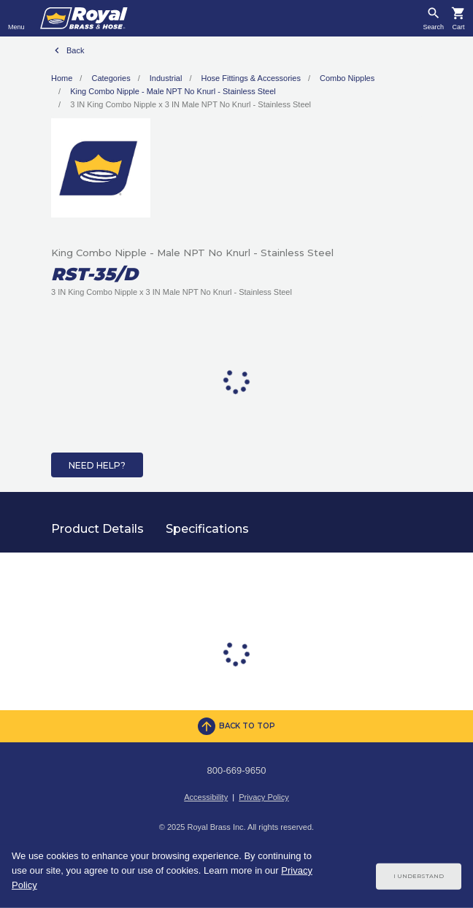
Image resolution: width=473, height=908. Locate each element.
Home (61, 78)
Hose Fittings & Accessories (251, 78)
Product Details (97, 529)
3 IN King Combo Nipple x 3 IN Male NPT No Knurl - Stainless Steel (190, 104)
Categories (110, 78)
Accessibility (206, 797)
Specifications (207, 529)
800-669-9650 (236, 770)
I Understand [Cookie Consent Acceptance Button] (418, 876)
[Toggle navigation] (16, 18)
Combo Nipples (347, 78)
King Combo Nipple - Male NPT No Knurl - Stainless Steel (173, 91)
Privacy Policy (263, 797)
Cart (458, 27)
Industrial (166, 78)
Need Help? (97, 465)
